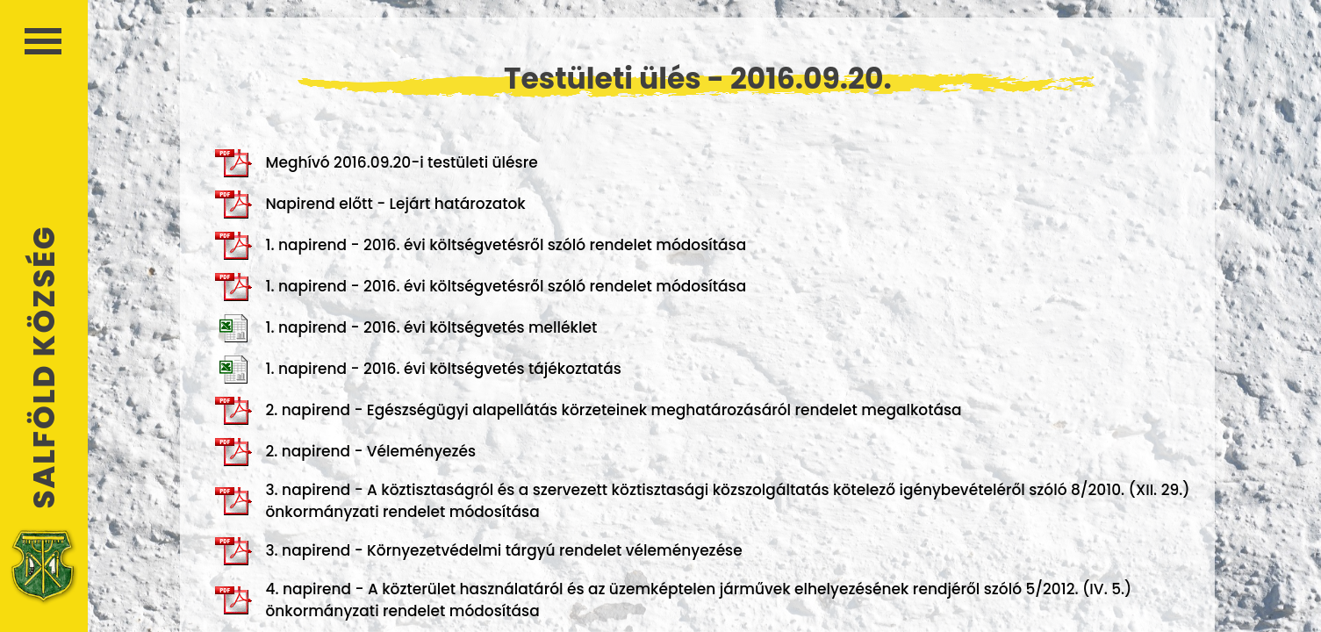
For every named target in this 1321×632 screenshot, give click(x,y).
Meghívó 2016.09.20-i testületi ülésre (376, 163)
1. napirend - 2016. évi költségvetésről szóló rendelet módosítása (480, 246)
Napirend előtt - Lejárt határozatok (370, 204)
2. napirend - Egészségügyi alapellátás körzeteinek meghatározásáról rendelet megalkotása (588, 411)
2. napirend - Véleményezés (345, 452)
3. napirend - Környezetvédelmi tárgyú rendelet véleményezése (478, 551)
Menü (43, 41)
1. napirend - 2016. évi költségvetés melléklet (406, 328)
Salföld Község (44, 367)
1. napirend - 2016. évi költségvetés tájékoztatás (418, 370)
